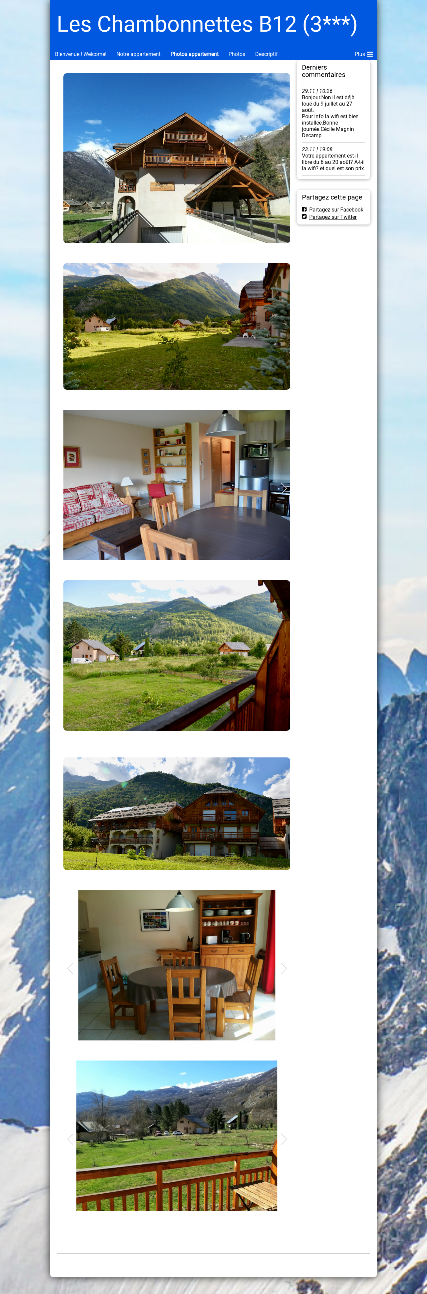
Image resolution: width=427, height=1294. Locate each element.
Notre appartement (138, 54)
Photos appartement (194, 54)
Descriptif (266, 54)
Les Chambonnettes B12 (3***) (207, 24)
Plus (364, 53)
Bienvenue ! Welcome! (80, 54)
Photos (237, 54)
